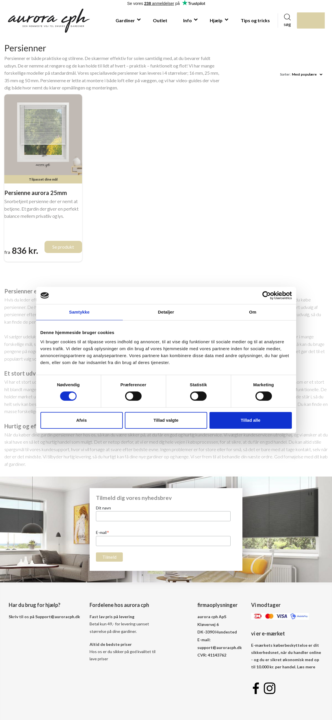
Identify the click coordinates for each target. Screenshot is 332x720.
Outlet (160, 20)
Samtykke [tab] (79, 312)
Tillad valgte (165, 420)
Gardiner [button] (126, 20)
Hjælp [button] (216, 20)
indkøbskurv (318, 20)
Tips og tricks (255, 20)
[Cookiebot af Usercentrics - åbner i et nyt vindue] (266, 295)
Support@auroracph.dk (57, 616)
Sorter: (285, 74)
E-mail (102, 532)
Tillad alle (250, 420)
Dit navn (103, 507)
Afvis (81, 420)
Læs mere (306, 666)
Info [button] (188, 20)
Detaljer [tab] (166, 312)
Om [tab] (252, 312)
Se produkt (63, 247)
